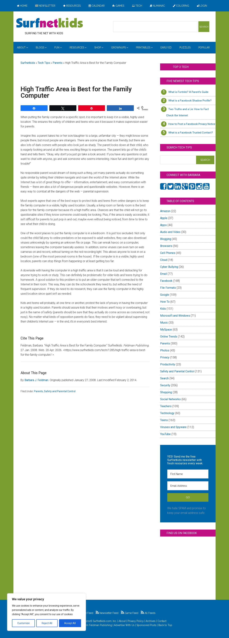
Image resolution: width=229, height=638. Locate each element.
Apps (163, 225)
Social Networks (170, 399)
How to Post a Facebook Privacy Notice (191, 124)
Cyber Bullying (169, 267)
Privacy (164, 357)
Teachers (166, 406)
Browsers (166, 246)
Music (164, 322)
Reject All (47, 623)
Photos (164, 350)
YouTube (165, 434)
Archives (150, 621)
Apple (163, 218)
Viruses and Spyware (173, 427)
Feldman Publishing (100, 625)
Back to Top (165, 625)
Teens (164, 420)
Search (164, 378)
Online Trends (168, 336)
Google (164, 294)
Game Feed (129, 613)
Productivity (167, 364)
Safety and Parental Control (59, 391)
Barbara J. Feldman (36, 380)
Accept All (70, 623)
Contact (161, 621)
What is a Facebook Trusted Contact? (190, 132)
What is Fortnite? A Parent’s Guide (188, 92)
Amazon (165, 211)
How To (165, 301)
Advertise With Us (124, 625)
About (122, 621)
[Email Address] (187, 485)
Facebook (166, 280)
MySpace (166, 329)
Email (163, 273)
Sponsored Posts (146, 625)
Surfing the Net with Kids (50, 23)
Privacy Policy (136, 621)
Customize (23, 623)
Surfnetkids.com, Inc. (105, 621)
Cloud (163, 260)
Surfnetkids (28, 62)
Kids (163, 308)
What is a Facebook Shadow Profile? (189, 100)
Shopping (166, 392)
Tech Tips (44, 62)
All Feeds (148, 613)
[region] (46, 612)
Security (165, 385)
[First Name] (187, 474)
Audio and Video (170, 232)
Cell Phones (167, 253)
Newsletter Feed (107, 613)
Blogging (165, 239)
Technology (167, 413)
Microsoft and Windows (175, 315)
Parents (57, 62)
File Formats (168, 287)
